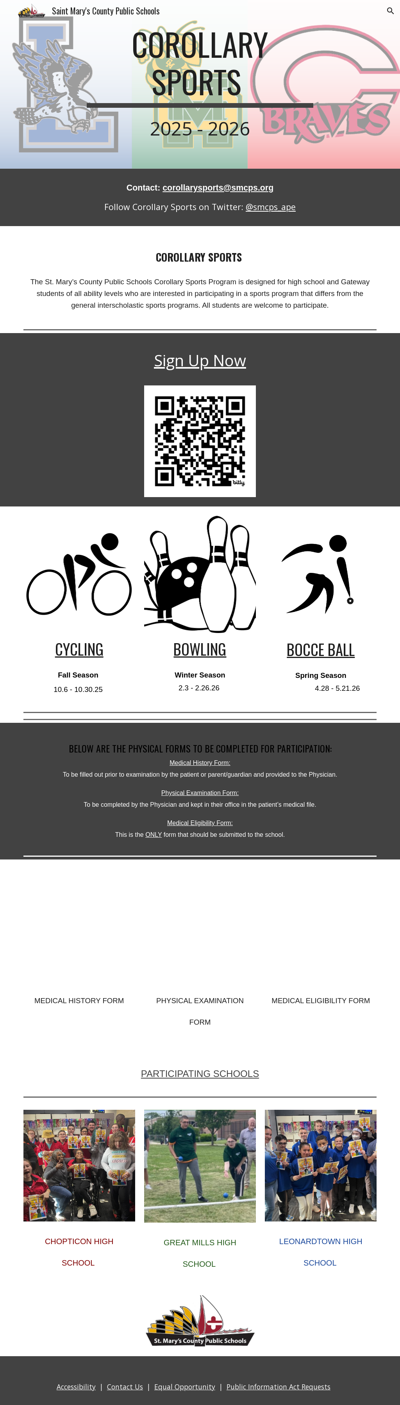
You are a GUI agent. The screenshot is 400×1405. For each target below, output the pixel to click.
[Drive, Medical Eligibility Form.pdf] (321, 925)
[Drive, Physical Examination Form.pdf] (200, 925)
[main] (200, 84)
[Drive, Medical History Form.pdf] (79, 925)
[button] (390, 11)
